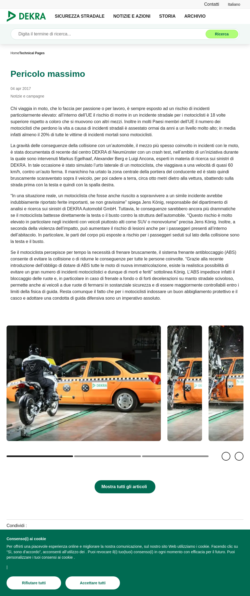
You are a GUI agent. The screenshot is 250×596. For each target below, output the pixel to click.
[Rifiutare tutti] (34, 582)
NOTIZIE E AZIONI (131, 16)
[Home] (15, 53)
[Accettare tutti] (92, 582)
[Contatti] (211, 4)
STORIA (167, 16)
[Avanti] (239, 456)
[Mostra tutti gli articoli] (125, 486)
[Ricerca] (222, 34)
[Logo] (28, 16)
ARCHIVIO (195, 16)
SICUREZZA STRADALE (80, 16)
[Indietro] (226, 456)
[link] (234, 4)
